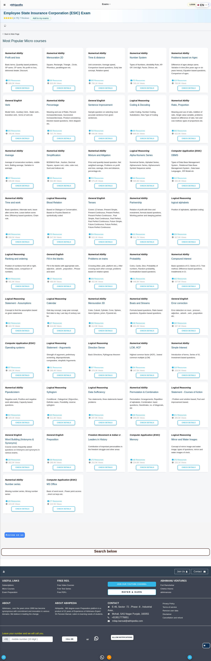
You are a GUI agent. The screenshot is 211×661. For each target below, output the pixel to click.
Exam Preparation (9, 592)
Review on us (15, 535)
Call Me (69, 639)
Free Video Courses (65, 585)
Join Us (182, 571)
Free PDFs (61, 592)
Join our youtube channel (132, 584)
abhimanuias (165, 592)
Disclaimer (167, 614)
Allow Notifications (122, 637)
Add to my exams (41, 18)
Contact (200, 571)
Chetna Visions (166, 589)
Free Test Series (64, 589)
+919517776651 (120, 617)
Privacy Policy (169, 603)
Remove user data (170, 611)
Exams (103, 4)
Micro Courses (8, 589)
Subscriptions (8, 585)
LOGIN (192, 5)
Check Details (22, 88)
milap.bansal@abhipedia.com (127, 621)
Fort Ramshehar (167, 585)
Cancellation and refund (173, 618)
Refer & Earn (132, 592)
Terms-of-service (170, 607)
